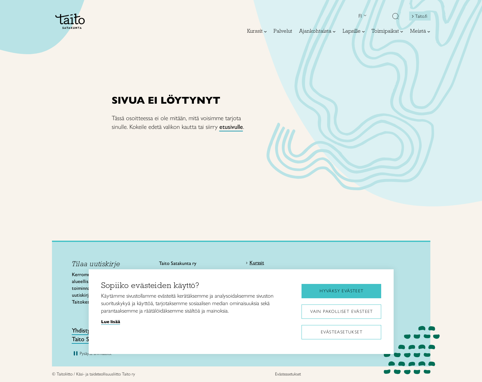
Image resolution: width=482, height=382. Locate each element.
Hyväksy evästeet (341, 291)
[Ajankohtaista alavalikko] (334, 31)
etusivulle (231, 126)
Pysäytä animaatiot (95, 353)
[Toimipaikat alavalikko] (401, 31)
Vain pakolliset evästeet (341, 311)
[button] (395, 17)
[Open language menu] (364, 16)
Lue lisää (110, 321)
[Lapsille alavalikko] (363, 31)
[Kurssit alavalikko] (265, 31)
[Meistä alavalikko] (428, 31)
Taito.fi (421, 16)
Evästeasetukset (342, 332)
